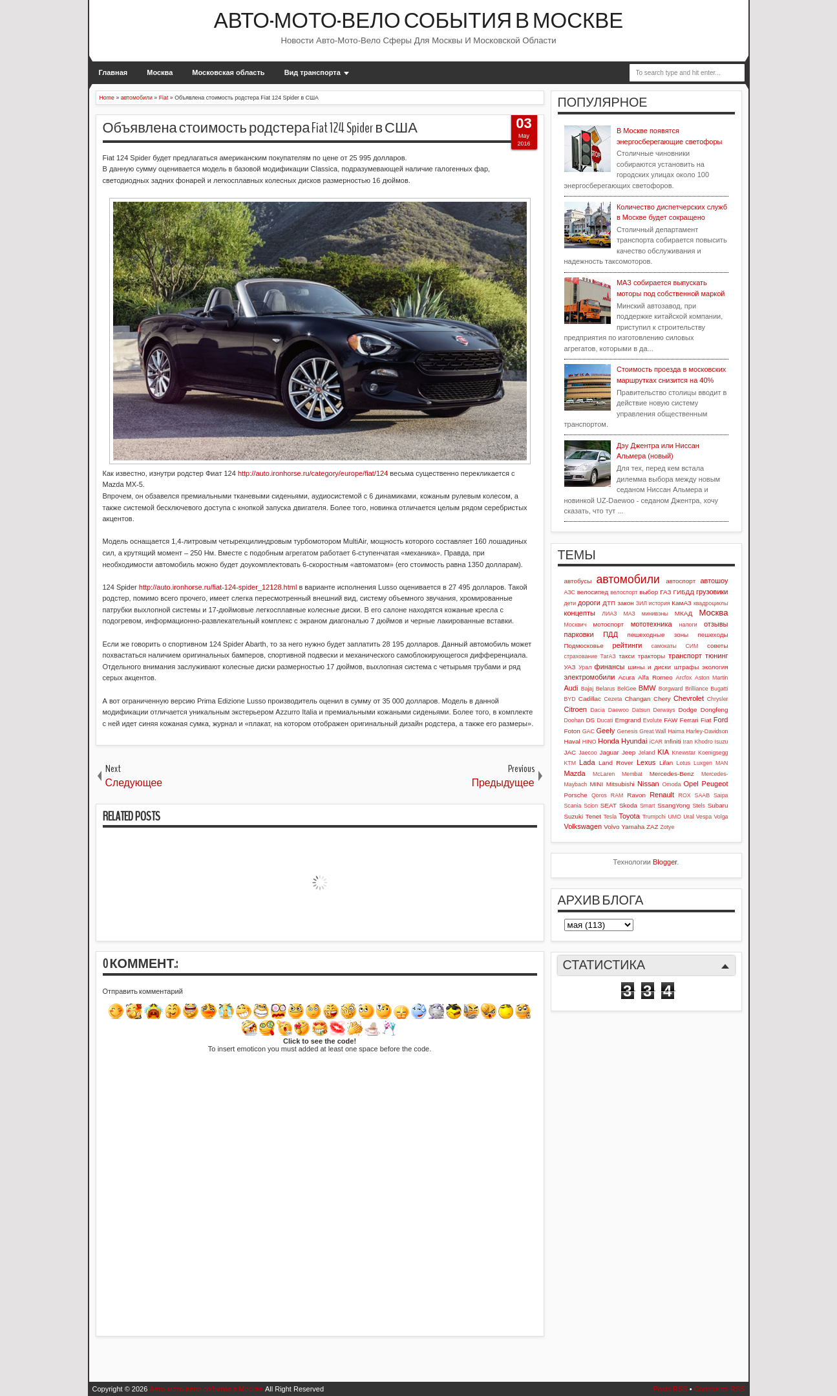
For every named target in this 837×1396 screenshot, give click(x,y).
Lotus (684, 763)
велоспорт (623, 592)
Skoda (628, 805)
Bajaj (587, 688)
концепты (579, 613)
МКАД (684, 613)
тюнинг (716, 656)
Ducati (605, 720)
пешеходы (713, 634)
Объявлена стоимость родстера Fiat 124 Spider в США (260, 128)
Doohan (574, 720)
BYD (570, 699)
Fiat (706, 720)
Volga (721, 816)
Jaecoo (587, 752)
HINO (589, 741)
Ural (688, 816)
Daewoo (618, 710)
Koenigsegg (713, 752)
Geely (605, 731)
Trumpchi (654, 816)
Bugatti (719, 688)
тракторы (651, 656)
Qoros (599, 795)
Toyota (629, 816)
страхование (581, 656)
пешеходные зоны (658, 634)
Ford (721, 720)
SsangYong (673, 805)
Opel (691, 784)
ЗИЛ (641, 603)
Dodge (687, 709)
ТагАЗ (608, 656)
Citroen (575, 709)
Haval (572, 741)
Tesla (610, 816)
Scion (591, 805)
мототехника (651, 624)
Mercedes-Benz (672, 773)
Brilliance (696, 688)
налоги (688, 624)
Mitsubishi (620, 784)
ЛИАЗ (609, 613)
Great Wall (652, 731)
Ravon (636, 795)
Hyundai (634, 741)
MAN (721, 763)
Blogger (665, 862)
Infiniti (672, 741)
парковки (579, 634)
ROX (685, 795)
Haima (676, 731)
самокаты (664, 646)
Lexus (646, 762)
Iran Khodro (698, 741)
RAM (617, 795)
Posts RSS (670, 1389)
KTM (570, 763)
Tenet (593, 816)
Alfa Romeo (655, 677)
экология (715, 667)
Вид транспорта (312, 72)
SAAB (702, 795)
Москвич (575, 624)
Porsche (576, 795)
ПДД (610, 634)
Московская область (228, 72)
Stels (698, 805)
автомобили (627, 579)
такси (627, 656)
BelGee (626, 688)
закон (625, 603)
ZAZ (652, 826)
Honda (608, 741)
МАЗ (629, 613)
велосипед (593, 592)
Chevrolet (688, 698)
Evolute (652, 720)
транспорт (685, 656)
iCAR (656, 741)
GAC (588, 731)
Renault (662, 795)
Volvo (611, 826)
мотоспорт (608, 624)
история (659, 603)
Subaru (718, 805)
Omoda (671, 784)
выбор (648, 592)
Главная (113, 72)
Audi (571, 688)
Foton (572, 731)
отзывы (716, 624)
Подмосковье (584, 645)
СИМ (691, 646)
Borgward (671, 688)
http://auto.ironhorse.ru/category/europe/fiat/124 (313, 473)
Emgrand (628, 720)
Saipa (721, 795)
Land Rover (616, 762)
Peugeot (715, 784)
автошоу (714, 581)
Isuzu (721, 741)
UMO (674, 816)
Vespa (704, 816)
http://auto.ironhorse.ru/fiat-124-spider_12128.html (218, 587)
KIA (663, 752)
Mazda (575, 773)
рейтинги (627, 645)
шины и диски (649, 667)
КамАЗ (681, 603)
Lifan (666, 762)
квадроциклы (711, 603)
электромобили (589, 677)
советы (717, 645)
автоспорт (680, 581)
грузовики (712, 592)
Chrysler (717, 699)
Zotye (667, 827)
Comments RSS (719, 1389)
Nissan (648, 784)
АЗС (569, 592)
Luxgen (703, 763)
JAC (570, 752)
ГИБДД (683, 592)
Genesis (627, 731)
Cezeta (613, 699)
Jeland (646, 752)
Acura (626, 677)
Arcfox (684, 677)
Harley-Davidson (707, 731)
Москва (160, 72)
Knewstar (683, 752)
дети (570, 603)
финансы (610, 667)
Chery (661, 698)
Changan (637, 698)
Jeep (628, 752)
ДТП (608, 603)
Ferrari (689, 720)
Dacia (597, 710)
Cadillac (589, 698)
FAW (670, 720)
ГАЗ (665, 592)
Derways (664, 710)
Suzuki (574, 816)
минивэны (655, 613)
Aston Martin (711, 677)
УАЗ (570, 667)
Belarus (605, 688)
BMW (647, 688)
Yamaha (632, 826)
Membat (632, 774)
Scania (573, 805)
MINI (596, 784)
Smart (647, 805)
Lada (587, 762)
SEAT (608, 805)
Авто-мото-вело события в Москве (419, 21)
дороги (589, 603)
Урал (584, 667)
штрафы (686, 667)
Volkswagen (583, 826)
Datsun (641, 710)
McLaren (604, 774)
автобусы (578, 581)
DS (590, 720)
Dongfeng (714, 709)
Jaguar (609, 752)
